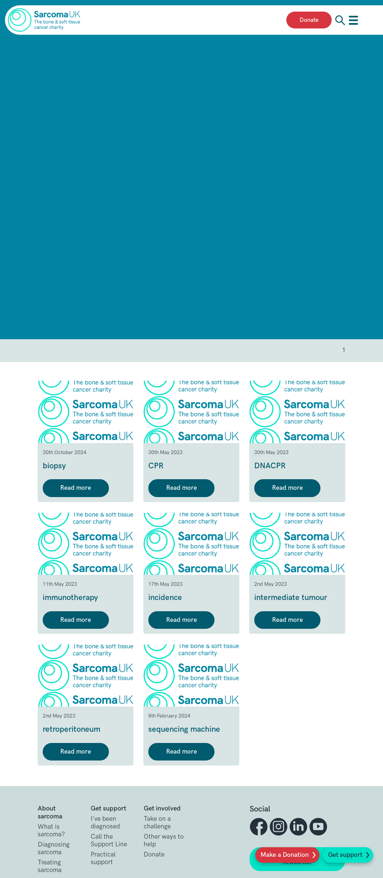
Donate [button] (154, 854)
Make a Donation (285, 855)
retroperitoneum (71, 729)
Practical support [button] (103, 858)
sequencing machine (184, 729)
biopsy (54, 466)
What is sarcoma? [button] (51, 830)
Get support (345, 855)
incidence (165, 597)
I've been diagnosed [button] (105, 822)
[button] (259, 827)
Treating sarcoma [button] (50, 866)
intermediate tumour (290, 597)
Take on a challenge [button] (157, 822)
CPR (156, 466)
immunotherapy (70, 597)
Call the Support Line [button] (109, 840)
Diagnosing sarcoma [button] (54, 848)
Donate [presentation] (309, 20)
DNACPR (270, 466)
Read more (75, 488)
